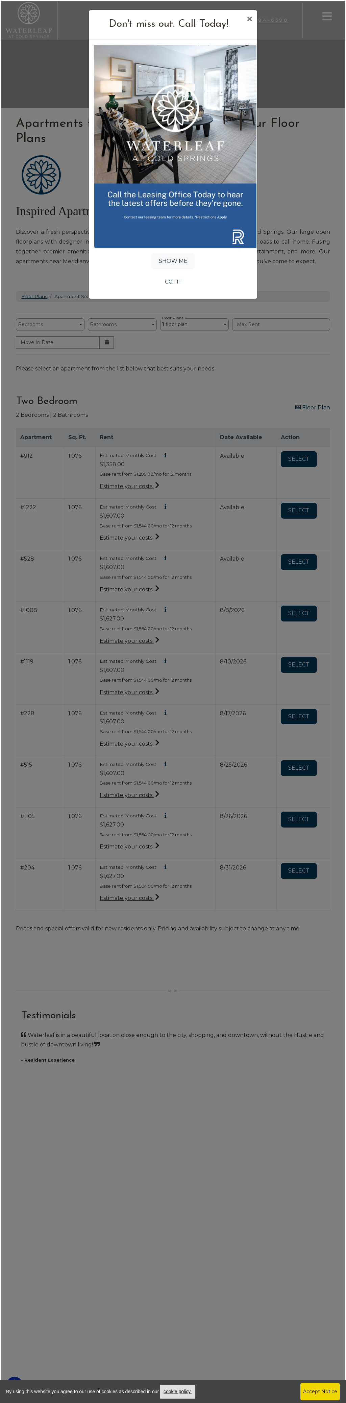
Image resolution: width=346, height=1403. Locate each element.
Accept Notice (320, 1391)
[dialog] (173, 701)
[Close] (249, 19)
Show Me (173, 261)
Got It (173, 282)
